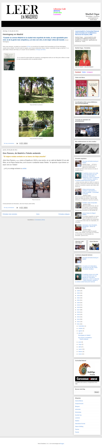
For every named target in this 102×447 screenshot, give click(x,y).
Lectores (77, 418)
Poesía (77, 432)
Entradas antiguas (64, 214)
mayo (80, 344)
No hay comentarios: (9, 143)
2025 (78, 290)
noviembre (81, 326)
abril (79, 347)
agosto (80, 331)
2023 (78, 295)
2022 (78, 298)
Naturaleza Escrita (80, 423)
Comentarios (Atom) (40, 219)
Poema (77, 429)
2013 (78, 319)
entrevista (77, 409)
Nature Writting (79, 426)
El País (28, 46)
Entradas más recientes (10, 214)
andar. (24, 168)
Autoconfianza (79, 400)
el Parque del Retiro (41, 49)
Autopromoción (79, 403)
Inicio (37, 214)
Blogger (62, 443)
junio (79, 342)
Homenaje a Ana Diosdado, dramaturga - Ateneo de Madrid (89, 226)
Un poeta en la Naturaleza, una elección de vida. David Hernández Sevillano (89, 267)
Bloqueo (77, 406)
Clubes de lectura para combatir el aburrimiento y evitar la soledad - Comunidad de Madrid (90, 191)
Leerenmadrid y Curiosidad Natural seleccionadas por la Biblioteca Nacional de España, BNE (87, 32)
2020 (78, 302)
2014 (78, 317)
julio (79, 333)
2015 (78, 314)
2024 (78, 293)
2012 (78, 321)
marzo (80, 349)
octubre (80, 328)
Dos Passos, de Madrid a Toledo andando (22, 153)
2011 (78, 324)
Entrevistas (78, 412)
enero (80, 354)
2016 (78, 312)
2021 (78, 300)
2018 (78, 307)
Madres (77, 420)
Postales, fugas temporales (89, 202)
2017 (78, 309)
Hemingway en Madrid (13, 34)
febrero (80, 351)
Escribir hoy (78, 415)
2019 (78, 305)
